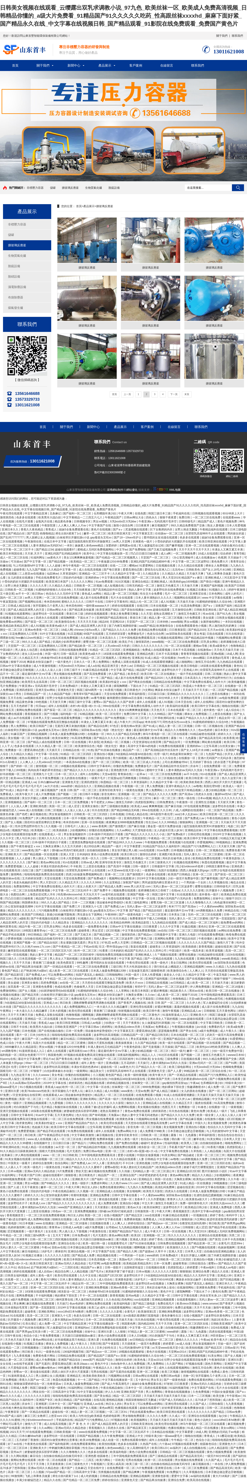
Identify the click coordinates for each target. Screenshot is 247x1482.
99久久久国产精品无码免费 (123, 734)
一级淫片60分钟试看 (161, 1279)
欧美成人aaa (139, 806)
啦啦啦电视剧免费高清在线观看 (44, 874)
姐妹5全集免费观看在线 (74, 529)
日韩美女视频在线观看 (230, 617)
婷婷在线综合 (137, 1223)
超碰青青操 (180, 1263)
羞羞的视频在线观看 (187, 1006)
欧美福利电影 (122, 1303)
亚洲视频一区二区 (129, 794)
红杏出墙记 (29, 1323)
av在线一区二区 (70, 982)
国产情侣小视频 (210, 581)
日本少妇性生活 (40, 1034)
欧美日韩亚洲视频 (68, 1022)
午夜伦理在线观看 (11, 513)
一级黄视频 (235, 1107)
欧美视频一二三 (41, 830)
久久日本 (165, 810)
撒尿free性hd (223, 794)
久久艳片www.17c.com (36, 946)
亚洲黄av (27, 1079)
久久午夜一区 (237, 1179)
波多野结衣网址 (193, 1311)
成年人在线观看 (147, 701)
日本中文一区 (134, 1387)
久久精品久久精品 (173, 573)
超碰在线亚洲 (224, 946)
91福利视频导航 (179, 1387)
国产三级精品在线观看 (163, 1456)
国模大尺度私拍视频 (101, 1042)
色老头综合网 (156, 633)
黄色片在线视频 (101, 529)
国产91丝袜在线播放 (108, 750)
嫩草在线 (199, 1139)
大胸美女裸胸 (51, 846)
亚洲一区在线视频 (93, 822)
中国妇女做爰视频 (148, 1155)
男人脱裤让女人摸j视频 (41, 537)
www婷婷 (67, 786)
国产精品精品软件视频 (199, 637)
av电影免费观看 (229, 697)
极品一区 (8, 826)
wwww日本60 (236, 1054)
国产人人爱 (174, 1070)
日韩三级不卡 (72, 669)
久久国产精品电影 (146, 1042)
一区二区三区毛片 (138, 718)
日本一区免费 (75, 1030)
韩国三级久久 (9, 958)
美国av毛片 (126, 1259)
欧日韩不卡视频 (90, 794)
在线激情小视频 (214, 1119)
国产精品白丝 (17, 533)
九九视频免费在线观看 (122, 1147)
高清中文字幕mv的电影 (142, 746)
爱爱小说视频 (126, 1155)
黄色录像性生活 (171, 1315)
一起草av (140, 774)
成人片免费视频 (46, 794)
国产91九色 (224, 613)
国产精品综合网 (98, 726)
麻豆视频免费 (236, 1423)
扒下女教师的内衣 (161, 529)
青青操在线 (125, 774)
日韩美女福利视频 (16, 1275)
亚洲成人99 (190, 669)
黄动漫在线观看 (109, 1199)
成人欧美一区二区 (198, 982)
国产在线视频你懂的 (199, 978)
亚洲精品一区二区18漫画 (228, 986)
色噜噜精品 (47, 533)
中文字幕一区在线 (47, 754)
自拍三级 (94, 838)
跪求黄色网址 (25, 1123)
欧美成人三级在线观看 (74, 1079)
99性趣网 (83, 962)
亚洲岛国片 (114, 1163)
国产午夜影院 (111, 1343)
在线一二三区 (119, 565)
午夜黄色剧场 (232, 858)
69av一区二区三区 (37, 1062)
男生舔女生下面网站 (90, 914)
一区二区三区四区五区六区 (55, 950)
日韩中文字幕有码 (117, 601)
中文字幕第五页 (143, 533)
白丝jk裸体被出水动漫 (58, 1070)
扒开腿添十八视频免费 (220, 890)
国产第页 (214, 1239)
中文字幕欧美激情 (83, 1135)
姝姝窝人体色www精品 (89, 545)
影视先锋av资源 (131, 726)
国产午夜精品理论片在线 (54, 1135)
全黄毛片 (224, 1243)
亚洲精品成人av (23, 617)
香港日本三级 (75, 613)
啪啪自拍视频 (231, 706)
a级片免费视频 (209, 1030)
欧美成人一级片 (233, 786)
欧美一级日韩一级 (94, 1243)
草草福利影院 (137, 693)
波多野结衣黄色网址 (218, 1315)
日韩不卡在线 (95, 601)
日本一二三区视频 (83, 902)
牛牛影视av (234, 1395)
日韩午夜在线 (13, 1335)
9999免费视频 (151, 1087)
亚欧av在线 (59, 1247)
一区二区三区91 (141, 798)
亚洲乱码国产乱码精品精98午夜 (151, 561)
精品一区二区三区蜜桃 (71, 1042)
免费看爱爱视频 (81, 1367)
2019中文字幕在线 (55, 1083)
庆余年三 (196, 766)
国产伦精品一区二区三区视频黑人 (117, 557)
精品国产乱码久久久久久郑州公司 (57, 898)
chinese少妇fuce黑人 (87, 629)
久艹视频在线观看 (166, 954)
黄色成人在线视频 (138, 738)
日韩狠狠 (209, 1010)
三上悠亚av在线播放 (32, 573)
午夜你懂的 (205, 938)
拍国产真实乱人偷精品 (90, 974)
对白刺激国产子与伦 (26, 1107)
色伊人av (126, 665)
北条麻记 (56, 513)
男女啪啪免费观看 (134, 1415)
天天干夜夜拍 (131, 1022)
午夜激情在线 (33, 541)
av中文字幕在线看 (181, 1123)
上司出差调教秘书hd (175, 762)
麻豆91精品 (68, 1038)
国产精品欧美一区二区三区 (86, 645)
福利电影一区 (69, 714)
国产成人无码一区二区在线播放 (208, 1038)
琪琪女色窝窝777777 (32, 1054)
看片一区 (22, 1034)
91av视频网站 (100, 1018)
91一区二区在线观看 (178, 645)
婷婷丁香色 (217, 1215)
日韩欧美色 (193, 569)
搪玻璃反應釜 (70, 187)
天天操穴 (143, 1062)
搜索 (238, 187)
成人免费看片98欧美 (153, 1131)
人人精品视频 (213, 1151)
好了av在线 (15, 1444)
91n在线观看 (208, 774)
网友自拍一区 (42, 1391)
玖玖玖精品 (120, 918)
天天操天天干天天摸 (196, 689)
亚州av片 (17, 1452)
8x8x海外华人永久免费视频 (128, 1363)
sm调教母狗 (9, 1050)
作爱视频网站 (206, 842)
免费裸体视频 (105, 1139)
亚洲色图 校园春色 (97, 1456)
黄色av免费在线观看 (138, 1111)
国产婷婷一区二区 (22, 766)
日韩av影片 (232, 1347)
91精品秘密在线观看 (203, 734)
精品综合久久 (84, 786)
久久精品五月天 (29, 657)
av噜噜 (238, 597)
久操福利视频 (157, 1427)
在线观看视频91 (187, 1299)
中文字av (122, 549)
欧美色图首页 (66, 962)
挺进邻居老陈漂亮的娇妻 (222, 1219)
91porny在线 (8, 1058)
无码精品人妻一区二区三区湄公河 (153, 1171)
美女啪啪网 (134, 1191)
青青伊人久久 (176, 1199)
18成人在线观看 (208, 553)
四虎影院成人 (235, 1147)
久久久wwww (41, 1075)
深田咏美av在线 (91, 730)
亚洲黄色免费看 (43, 986)
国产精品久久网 (127, 1251)
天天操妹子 (235, 557)
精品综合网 (62, 1271)
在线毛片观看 (25, 521)
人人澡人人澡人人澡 (49, 669)
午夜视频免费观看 (156, 842)
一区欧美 (118, 1460)
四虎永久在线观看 (47, 617)
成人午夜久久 (229, 1030)
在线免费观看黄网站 (84, 1444)
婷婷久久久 (225, 734)
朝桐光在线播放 (62, 1219)
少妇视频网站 (78, 830)
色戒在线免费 (63, 986)
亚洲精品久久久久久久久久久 (185, 693)
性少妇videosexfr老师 (190, 866)
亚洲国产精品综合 (175, 1038)
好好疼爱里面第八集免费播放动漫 (183, 1407)
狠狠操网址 (187, 822)
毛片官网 (94, 1263)
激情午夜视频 (171, 1010)
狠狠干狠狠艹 (223, 978)
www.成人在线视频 (31, 810)
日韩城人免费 (19, 1387)
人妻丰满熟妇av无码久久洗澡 (184, 770)
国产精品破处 (186, 1155)
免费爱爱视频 (14, 866)
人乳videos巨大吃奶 (118, 645)
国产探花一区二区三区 (39, 621)
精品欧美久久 (179, 990)
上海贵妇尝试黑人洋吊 (41, 894)
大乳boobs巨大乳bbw (123, 521)
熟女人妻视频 (216, 525)
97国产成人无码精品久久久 (176, 1399)
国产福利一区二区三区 (77, 513)
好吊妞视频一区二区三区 (16, 774)
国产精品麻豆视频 (191, 1119)
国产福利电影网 (59, 1444)
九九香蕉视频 (174, 677)
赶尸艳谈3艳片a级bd (34, 970)
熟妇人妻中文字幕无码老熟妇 (140, 1115)
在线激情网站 (49, 649)
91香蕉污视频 (113, 689)
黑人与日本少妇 (26, 838)
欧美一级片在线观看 (172, 1042)
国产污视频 (51, 714)
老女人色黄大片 (87, 886)
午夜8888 (111, 914)
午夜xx (46, 1247)
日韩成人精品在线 (19, 605)
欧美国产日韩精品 (179, 874)
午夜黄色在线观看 (36, 1444)
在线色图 (141, 513)
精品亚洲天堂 (110, 665)
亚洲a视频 (218, 653)
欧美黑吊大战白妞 (50, 517)
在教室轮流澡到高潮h (193, 1223)
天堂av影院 (109, 774)
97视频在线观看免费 (185, 1444)
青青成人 (51, 529)
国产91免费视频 (115, 718)
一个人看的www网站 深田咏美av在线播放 (166, 1195)
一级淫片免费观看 (149, 1343)
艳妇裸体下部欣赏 (173, 1087)
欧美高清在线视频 (198, 1480)
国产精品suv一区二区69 (162, 1223)
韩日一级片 (178, 1050)
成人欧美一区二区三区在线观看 (69, 970)
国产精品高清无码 (210, 738)
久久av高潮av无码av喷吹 (25, 1083)
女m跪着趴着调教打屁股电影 (141, 1315)
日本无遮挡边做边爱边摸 (222, 1018)
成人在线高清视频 (90, 569)
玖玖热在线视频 (179, 1111)
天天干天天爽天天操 (21, 1014)
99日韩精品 (35, 934)
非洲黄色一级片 (143, 541)
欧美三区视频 (170, 1371)
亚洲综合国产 (129, 1175)
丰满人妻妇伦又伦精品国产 (105, 1046)
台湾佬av (111, 1227)
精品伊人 (17, 998)
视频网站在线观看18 (187, 597)
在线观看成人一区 (50, 834)
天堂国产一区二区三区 (155, 557)
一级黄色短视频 (134, 790)
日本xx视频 (204, 798)
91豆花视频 (75, 633)
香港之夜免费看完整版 (124, 613)
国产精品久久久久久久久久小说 (145, 834)
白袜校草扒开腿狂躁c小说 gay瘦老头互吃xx (84, 537)
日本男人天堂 (42, 718)
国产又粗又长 (83, 934)
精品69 (103, 621)
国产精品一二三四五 (82, 1460)
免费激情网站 (22, 886)
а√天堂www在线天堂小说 (124, 870)
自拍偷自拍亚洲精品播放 (220, 1251)
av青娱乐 (218, 750)
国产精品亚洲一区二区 (202, 1243)
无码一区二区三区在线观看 (205, 914)
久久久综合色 (168, 758)
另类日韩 (95, 1343)
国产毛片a (97, 1271)
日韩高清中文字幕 (221, 1159)
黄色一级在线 (187, 798)
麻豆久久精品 (94, 1091)
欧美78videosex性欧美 (75, 1018)
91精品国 (151, 697)
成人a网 (166, 553)
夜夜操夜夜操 (124, 1042)
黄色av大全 (134, 1207)
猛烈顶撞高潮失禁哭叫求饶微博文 (90, 541)
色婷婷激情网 (17, 1227)
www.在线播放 (45, 1223)
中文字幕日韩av (90, 1026)
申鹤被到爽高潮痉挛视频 (65, 1448)
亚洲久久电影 (188, 934)
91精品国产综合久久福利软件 (162, 846)
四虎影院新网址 (145, 802)
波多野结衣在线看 (224, 806)
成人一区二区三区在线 (14, 557)
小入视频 (98, 1075)
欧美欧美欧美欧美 (192, 782)
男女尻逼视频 (139, 1038)
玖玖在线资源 (234, 633)
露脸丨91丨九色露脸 (184, 738)
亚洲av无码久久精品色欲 (40, 1171)
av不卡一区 (23, 593)
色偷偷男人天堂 (84, 986)
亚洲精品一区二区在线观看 (42, 1018)
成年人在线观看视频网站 (116, 1307)
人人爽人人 (27, 762)
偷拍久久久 (133, 1103)
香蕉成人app (46, 1022)
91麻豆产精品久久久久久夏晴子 (197, 718)
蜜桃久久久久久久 (73, 601)
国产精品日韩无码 (157, 1034)
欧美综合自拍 (99, 1079)
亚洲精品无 (145, 1179)
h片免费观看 (193, 617)
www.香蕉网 (100, 826)
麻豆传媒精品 (31, 1251)
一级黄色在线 (52, 1167)
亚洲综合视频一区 (79, 1251)
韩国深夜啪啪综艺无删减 (141, 1399)
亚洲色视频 (143, 1163)
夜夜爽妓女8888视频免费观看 (125, 822)
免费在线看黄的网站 (113, 1187)
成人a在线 (93, 665)
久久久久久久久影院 (112, 1103)
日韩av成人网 (89, 862)
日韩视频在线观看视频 (206, 513)
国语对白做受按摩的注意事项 (43, 822)
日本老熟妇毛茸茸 (218, 657)
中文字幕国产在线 (100, 525)
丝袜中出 (219, 898)
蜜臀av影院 (112, 1167)
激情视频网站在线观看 (195, 1371)
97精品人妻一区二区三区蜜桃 (146, 1331)
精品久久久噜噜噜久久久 (181, 730)
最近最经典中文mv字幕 (37, 673)
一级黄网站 (149, 870)
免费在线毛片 (80, 998)
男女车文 (94, 942)
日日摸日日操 (61, 1143)
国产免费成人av (195, 818)
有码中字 (141, 986)
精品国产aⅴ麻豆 (192, 577)
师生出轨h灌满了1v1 (68, 533)
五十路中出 (142, 1379)
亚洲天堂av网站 (46, 689)
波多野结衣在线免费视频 (169, 589)
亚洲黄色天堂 (66, 689)
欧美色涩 (134, 673)
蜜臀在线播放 (204, 886)
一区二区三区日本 (16, 1448)
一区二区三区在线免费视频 (61, 597)
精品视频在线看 (95, 1083)
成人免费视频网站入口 (143, 758)
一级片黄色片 (63, 661)
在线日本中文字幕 (55, 541)
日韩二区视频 (214, 673)
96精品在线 (232, 910)
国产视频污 (75, 1403)
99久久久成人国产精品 (36, 641)
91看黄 (104, 950)
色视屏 (222, 557)
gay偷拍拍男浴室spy (175, 1083)
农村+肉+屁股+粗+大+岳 (86, 706)
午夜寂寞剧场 (9, 601)
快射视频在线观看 (130, 1010)
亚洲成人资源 (138, 1239)
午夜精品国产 (113, 517)
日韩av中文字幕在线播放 (16, 665)
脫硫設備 (114, 187)
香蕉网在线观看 (197, 1239)
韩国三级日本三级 (159, 513)
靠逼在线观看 (139, 946)
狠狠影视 (71, 1175)
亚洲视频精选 (132, 649)
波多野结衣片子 (18, 1203)
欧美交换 (69, 1199)
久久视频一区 (54, 826)
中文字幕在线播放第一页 (113, 553)
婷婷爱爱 (89, 1139)
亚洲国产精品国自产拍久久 (81, 1123)
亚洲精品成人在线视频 (157, 1103)
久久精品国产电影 (60, 693)
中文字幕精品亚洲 (36, 513)
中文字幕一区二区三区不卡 (17, 549)
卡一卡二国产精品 (101, 677)
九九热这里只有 (21, 1075)
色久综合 (82, 1115)
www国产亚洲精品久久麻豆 (75, 1207)
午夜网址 (6, 1010)
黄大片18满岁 (222, 1476)
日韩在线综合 (198, 1263)
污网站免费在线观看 (101, 1143)
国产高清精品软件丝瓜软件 (110, 589)
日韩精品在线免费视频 (167, 681)
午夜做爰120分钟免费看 (113, 561)
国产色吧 (22, 814)
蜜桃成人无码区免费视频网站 (96, 549)
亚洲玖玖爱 (12, 1091)
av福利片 (176, 1448)
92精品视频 (87, 714)
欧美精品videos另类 (128, 1026)
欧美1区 (136, 1235)
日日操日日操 (157, 693)
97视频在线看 (42, 738)
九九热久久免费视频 (140, 1187)
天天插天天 (53, 750)
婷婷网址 (108, 1026)
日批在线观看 (215, 633)
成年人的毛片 (234, 593)
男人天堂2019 (171, 577)
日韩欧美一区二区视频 (88, 585)
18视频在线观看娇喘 (73, 766)
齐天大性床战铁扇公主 (137, 966)
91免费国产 (26, 818)
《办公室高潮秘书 (182, 557)
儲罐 (53, 187)
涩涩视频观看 (16, 1231)
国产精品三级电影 (144, 1303)
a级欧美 (24, 918)
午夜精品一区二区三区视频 (165, 838)
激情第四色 (7, 517)
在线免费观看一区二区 (218, 766)
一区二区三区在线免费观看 (182, 641)
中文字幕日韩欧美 (212, 1022)
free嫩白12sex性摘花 (29, 637)
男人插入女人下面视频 (112, 978)
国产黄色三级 (144, 938)
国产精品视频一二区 (107, 934)
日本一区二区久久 (67, 774)
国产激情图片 (118, 826)
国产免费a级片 (176, 834)
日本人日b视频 (138, 1335)
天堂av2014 (155, 1359)
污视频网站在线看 (147, 1119)
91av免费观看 (105, 581)
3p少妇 (223, 1415)
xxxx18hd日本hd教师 (71, 1311)
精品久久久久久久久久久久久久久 (95, 710)
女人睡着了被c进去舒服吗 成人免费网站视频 (108, 1107)
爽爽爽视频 (156, 806)
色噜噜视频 (73, 1014)
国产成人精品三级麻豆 (165, 1091)
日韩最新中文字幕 (163, 866)
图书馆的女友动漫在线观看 (161, 537)
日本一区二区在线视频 (100, 1319)
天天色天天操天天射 (227, 649)
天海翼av (148, 1026)
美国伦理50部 (212, 786)
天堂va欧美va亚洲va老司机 (206, 998)
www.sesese (210, 1303)
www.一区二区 (52, 1155)
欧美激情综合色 (65, 621)
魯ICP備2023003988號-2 (110, 472)
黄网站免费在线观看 (29, 710)
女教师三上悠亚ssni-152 (52, 1415)
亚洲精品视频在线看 (107, 786)
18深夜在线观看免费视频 (119, 653)
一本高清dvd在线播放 (77, 762)
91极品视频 (189, 926)
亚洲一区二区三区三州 (211, 1155)
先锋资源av (54, 1383)
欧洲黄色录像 (125, 1119)
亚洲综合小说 (121, 798)
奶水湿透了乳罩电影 (227, 762)
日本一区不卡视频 (75, 818)
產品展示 (104, 65)
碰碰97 (145, 1143)
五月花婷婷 (128, 1062)
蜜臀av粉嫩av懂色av (43, 1367)
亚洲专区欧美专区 (110, 790)
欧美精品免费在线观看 (153, 629)
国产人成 (14, 1187)
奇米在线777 (153, 722)
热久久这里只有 (232, 778)
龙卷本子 (140, 1199)
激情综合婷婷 (148, 854)
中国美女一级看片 (19, 1163)
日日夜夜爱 (150, 926)
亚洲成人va (29, 782)
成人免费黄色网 (108, 1203)
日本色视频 (117, 814)
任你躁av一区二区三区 (169, 533)
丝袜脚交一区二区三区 (146, 1083)
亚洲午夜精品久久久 (179, 786)
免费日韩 (185, 517)
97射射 (168, 1383)
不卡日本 (128, 1163)
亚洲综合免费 (201, 1271)
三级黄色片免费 (51, 1347)
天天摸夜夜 (129, 1343)
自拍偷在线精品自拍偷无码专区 (44, 938)
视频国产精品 (21, 830)
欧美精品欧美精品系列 (14, 625)
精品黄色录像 (63, 521)
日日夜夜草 (142, 525)
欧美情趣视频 (237, 681)
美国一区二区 (58, 806)
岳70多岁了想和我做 (208, 1399)
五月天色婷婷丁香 (22, 706)
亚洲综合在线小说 (69, 1243)
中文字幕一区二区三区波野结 (191, 561)
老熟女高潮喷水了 (165, 613)
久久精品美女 (151, 573)
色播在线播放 (177, 1427)
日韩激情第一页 (145, 1211)
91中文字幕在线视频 (53, 633)
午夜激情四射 (217, 1359)
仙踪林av (52, 573)
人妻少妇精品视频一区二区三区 (223, 790)
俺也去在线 (237, 882)
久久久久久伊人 (60, 1179)
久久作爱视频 (156, 1199)
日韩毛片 (71, 826)
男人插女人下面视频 (46, 858)
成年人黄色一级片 (92, 1062)
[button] (122, 177)
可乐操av (16, 561)
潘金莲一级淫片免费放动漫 (164, 826)
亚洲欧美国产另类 (159, 1079)
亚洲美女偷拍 (90, 806)
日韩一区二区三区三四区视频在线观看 (74, 681)
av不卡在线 (191, 774)
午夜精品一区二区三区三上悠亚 (163, 818)
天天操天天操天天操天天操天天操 (218, 1095)
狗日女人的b (90, 1187)
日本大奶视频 (58, 1010)
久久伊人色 (194, 1002)
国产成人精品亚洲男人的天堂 (26, 609)
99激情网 (17, 1476)
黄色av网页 (106, 1407)
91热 (90, 750)
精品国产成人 (207, 521)
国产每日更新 (112, 569)
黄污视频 (122, 1239)
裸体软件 (60, 1251)
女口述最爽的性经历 (13, 1139)
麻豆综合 (36, 1456)
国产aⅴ (118, 529)
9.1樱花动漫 (225, 1435)
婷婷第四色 (76, 1083)
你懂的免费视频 (123, 766)
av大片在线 (51, 786)
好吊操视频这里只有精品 (71, 1339)
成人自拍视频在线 (195, 1448)
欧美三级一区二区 (138, 1464)
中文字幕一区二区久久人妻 (146, 1327)
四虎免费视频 (49, 982)
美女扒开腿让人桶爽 (35, 798)
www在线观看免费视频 (66, 718)
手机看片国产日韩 (180, 1147)
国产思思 (32, 533)
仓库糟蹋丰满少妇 (105, 513)
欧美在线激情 (160, 738)
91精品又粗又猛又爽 (233, 838)
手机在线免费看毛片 (49, 577)
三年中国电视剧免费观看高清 (137, 637)
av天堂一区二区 (65, 1147)
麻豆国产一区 (31, 1038)
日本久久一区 (82, 661)
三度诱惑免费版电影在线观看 (87, 842)
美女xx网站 (228, 1427)
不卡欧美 (75, 866)
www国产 (88, 1359)
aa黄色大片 (54, 557)
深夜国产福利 (224, 605)
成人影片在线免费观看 (94, 597)
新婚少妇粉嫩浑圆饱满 (61, 914)
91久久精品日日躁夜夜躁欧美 (19, 1151)
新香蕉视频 (206, 946)
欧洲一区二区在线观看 (52, 1460)
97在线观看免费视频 (197, 806)
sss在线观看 (147, 850)
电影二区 (233, 826)
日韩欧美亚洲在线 (205, 609)
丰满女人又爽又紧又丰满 (228, 549)
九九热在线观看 (185, 958)
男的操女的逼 (236, 533)
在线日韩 (143, 605)
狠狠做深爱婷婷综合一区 (30, 1383)
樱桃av (133, 565)
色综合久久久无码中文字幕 (63, 593)
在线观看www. (232, 517)
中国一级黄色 (58, 1387)
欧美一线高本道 (194, 950)
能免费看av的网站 (11, 621)
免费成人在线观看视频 (156, 649)
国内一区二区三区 (11, 597)
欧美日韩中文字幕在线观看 (201, 838)
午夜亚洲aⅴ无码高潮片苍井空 (158, 521)
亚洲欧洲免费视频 (208, 958)
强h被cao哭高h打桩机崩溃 (68, 850)
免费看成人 (7, 794)
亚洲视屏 (42, 1403)
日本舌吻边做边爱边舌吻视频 (114, 986)
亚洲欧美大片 (14, 854)
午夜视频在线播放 (183, 1026)
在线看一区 (12, 1279)
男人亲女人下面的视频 (64, 958)
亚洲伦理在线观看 (141, 1006)
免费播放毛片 (136, 633)
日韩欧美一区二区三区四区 (91, 814)
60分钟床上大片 (233, 513)
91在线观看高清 (10, 870)
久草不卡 (161, 1251)
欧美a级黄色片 (219, 645)
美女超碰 (14, 982)
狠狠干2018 (18, 661)
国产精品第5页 (14, 974)
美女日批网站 (179, 962)
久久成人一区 (178, 1415)
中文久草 (148, 1203)
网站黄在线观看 (212, 742)
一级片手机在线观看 (190, 673)
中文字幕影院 (146, 998)
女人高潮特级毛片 (138, 1448)
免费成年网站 (100, 1183)
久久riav (150, 994)
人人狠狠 (120, 1331)
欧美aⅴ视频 (161, 1139)
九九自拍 (237, 1006)
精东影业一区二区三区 (74, 677)
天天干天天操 (22, 962)
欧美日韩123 (129, 854)
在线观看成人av (53, 1095)
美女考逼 (199, 633)
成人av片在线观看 (19, 718)
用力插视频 (120, 758)
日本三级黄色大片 (160, 862)
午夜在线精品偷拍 (218, 818)
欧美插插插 (60, 830)
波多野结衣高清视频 (107, 1034)
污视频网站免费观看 (229, 637)
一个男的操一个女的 (194, 882)
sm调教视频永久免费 (209, 910)
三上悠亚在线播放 (217, 693)
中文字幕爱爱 (133, 846)
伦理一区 (156, 1038)
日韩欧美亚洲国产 (66, 1026)
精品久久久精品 (202, 1175)
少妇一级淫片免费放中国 (183, 878)
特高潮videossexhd (69, 894)
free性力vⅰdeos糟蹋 (191, 657)
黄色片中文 (167, 1291)
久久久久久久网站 (82, 581)
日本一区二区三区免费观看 (191, 1468)
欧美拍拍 (6, 886)
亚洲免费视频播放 (13, 677)
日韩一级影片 (141, 866)
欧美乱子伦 (126, 641)
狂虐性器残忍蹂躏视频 (208, 1195)
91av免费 (163, 850)
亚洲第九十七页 (43, 774)
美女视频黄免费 (217, 1123)
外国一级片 (52, 653)
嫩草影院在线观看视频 (22, 950)
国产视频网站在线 (30, 601)
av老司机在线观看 (114, 894)
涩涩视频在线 (236, 1187)
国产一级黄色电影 (130, 914)
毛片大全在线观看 (122, 597)
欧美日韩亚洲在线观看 (213, 541)
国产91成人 (150, 726)
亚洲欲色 (124, 657)
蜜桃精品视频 (201, 1099)
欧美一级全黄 (205, 1115)
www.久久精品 (215, 966)
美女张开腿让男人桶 (125, 850)
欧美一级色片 (160, 962)
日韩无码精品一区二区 (140, 585)
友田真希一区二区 (19, 986)
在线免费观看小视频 (149, 1095)
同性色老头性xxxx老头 (176, 722)
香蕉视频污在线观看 (182, 842)
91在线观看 (68, 918)
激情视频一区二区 (47, 766)
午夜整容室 (12, 1411)
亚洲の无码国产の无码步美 (215, 758)
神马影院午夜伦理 (162, 814)
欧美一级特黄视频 (136, 1075)
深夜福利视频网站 (129, 1054)
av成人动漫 (183, 1343)
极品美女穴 (97, 1070)
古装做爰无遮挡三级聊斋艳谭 (98, 958)
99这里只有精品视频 (188, 790)
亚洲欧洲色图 (39, 806)
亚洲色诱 (237, 866)
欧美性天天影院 (153, 1191)
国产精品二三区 (185, 1046)
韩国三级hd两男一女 (90, 689)
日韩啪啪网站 (115, 974)
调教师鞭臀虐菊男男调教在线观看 (94, 1002)
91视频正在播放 (197, 589)
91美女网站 (214, 1139)
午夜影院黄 (49, 525)
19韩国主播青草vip (218, 866)
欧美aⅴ (226, 1319)
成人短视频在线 (114, 585)
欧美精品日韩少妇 (196, 1207)
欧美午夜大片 (25, 794)
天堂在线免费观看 (115, 693)
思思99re (237, 1243)
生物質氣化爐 (93, 187)
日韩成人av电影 (91, 1022)
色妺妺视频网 (227, 1247)
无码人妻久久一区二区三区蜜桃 (204, 854)
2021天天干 (17, 1431)
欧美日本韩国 (140, 990)
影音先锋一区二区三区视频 (145, 1127)
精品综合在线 (238, 1339)
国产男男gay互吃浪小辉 (31, 1331)
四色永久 (152, 517)
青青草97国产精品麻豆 (87, 693)
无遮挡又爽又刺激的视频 (70, 726)
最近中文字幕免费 (29, 1058)
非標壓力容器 (35, 187)
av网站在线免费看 (230, 930)
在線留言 (166, 65)
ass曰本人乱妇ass (186, 814)
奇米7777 (174, 906)
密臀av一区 (136, 978)
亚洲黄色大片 (228, 1444)
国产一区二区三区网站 (107, 762)
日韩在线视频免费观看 (73, 649)
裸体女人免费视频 (217, 565)
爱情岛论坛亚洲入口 (158, 569)
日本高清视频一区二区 (33, 958)
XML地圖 (175, 489)
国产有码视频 (98, 1115)
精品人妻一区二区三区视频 (121, 593)
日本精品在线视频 (163, 1431)
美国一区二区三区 (30, 1099)
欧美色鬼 (140, 1359)
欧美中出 (90, 553)
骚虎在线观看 (204, 1103)
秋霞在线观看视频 (213, 862)
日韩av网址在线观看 (146, 1375)
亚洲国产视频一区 (138, 894)
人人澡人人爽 (19, 806)
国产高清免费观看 (95, 673)
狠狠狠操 (185, 1271)
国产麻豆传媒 (174, 806)
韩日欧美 (66, 1002)
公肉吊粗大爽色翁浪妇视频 (17, 1407)
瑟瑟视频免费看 (168, 1030)
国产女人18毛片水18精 (217, 569)
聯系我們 (237, 35)
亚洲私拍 (137, 657)
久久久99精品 (157, 714)
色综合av (146, 1139)
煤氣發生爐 (15, 307)
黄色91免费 (198, 1111)
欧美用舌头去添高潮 (35, 681)
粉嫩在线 (5, 565)
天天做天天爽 (195, 573)
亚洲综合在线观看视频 (213, 1235)
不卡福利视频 (44, 1295)
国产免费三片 (110, 838)
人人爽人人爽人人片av (72, 525)
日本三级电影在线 (99, 758)
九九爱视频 (56, 1103)
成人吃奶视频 (89, 1476)
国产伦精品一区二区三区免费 (81, 1480)
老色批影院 (118, 1207)
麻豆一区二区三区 (165, 798)
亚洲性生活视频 (205, 802)
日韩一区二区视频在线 (209, 726)
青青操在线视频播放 (178, 1391)
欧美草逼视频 (215, 950)
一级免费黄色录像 (96, 926)
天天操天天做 (186, 601)
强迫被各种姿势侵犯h (110, 902)
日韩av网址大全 (134, 517)
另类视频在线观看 (132, 1099)
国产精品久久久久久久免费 (120, 629)
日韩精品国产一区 (35, 693)
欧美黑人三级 (190, 1143)
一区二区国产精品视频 (224, 689)
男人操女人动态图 (26, 649)
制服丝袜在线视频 (66, 1107)
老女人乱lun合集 (32, 653)
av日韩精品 (177, 982)
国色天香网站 (71, 730)
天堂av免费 (142, 1091)
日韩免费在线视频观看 (171, 1243)
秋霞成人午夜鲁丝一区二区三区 (203, 685)
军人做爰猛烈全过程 (152, 545)
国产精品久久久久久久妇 (109, 738)
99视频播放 (221, 1183)
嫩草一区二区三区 (95, 533)
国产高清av (186, 794)
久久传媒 (125, 1171)
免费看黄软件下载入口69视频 (148, 918)
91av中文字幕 (44, 1115)
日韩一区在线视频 (75, 742)
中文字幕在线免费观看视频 (221, 830)
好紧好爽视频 (159, 990)
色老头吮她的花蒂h (25, 882)
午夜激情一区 (185, 802)
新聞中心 (73, 65)
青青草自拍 (237, 561)
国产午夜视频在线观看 (45, 918)
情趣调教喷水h (196, 1087)
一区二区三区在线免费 (206, 517)
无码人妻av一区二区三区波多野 (173, 886)
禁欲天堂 (81, 1171)
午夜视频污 (98, 1464)
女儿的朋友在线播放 (21, 577)
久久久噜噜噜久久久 (200, 902)
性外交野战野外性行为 (218, 677)
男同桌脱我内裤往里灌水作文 (160, 882)
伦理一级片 (161, 754)
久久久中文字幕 (170, 926)
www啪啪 (177, 621)
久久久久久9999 (91, 882)
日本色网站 (216, 593)
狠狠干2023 (234, 898)
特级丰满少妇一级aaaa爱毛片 (164, 1435)
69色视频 (42, 701)
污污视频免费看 (48, 910)
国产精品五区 (134, 1215)
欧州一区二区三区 (86, 950)
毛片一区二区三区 (176, 593)
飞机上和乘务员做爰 (219, 573)
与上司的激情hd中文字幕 (29, 565)
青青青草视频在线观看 (195, 653)
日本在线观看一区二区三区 (184, 710)
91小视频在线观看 (31, 1087)
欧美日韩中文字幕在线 (206, 706)
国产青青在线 (64, 1058)
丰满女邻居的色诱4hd (54, 866)
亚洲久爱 (94, 1339)
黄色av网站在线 (50, 862)
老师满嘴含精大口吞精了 (154, 890)
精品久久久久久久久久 (22, 910)
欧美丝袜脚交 (61, 738)
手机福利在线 (182, 513)
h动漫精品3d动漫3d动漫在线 (134, 754)
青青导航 (239, 553)
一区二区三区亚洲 (155, 914)
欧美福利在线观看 (178, 706)
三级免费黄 (171, 1058)
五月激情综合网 (182, 609)
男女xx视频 (100, 521)
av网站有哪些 (50, 1038)
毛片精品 (47, 1107)
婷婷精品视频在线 (118, 1083)
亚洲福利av (82, 1327)
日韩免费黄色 (166, 802)
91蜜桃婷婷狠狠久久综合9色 (54, 589)
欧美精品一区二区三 (83, 561)
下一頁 (174, 394)
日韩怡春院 (216, 1403)
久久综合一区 (99, 998)
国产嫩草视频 (175, 545)
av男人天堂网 (122, 541)
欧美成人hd (129, 1179)
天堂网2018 (117, 621)
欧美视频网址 (139, 1419)
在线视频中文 (42, 1143)
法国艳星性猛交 (134, 1267)
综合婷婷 (226, 553)
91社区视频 (122, 581)
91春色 (202, 1107)
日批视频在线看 (166, 565)
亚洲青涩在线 (198, 593)
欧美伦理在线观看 (201, 962)
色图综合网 (18, 894)
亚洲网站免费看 (164, 938)
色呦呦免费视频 (233, 1066)
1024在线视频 (235, 954)
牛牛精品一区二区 (56, 978)
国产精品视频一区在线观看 (41, 854)
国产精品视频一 (59, 561)
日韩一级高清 (69, 653)
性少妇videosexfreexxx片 (27, 1259)
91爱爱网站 (146, 565)
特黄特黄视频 (79, 1195)
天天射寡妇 (102, 1207)
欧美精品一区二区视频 (115, 742)
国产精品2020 (197, 629)
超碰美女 (156, 946)
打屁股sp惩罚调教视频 (122, 778)
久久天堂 (146, 613)
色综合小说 (30, 1335)
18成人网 (67, 629)
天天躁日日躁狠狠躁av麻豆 (97, 1239)
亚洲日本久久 (10, 529)
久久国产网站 (175, 1363)
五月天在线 (15, 697)
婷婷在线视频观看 (123, 605)
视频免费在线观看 (125, 890)
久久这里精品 (112, 882)
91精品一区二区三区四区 (105, 649)
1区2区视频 (112, 930)
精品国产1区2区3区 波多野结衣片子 (159, 669)
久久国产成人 (199, 1403)
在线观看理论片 (118, 1243)
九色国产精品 (214, 754)
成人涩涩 (74, 806)
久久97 (169, 790)
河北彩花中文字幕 (235, 577)
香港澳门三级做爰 (44, 962)
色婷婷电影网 (53, 1259)
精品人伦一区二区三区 (144, 601)
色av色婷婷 (205, 730)
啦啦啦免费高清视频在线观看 (115, 954)
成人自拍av (45, 1271)
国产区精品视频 (230, 1279)
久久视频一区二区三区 (16, 842)
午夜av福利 (207, 1267)
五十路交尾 (7, 593)
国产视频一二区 (67, 794)
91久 (39, 1351)
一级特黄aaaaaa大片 (96, 605)
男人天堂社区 (49, 882)
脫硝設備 (14, 276)
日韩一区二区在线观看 (107, 1315)
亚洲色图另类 (119, 770)
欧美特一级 (29, 1427)
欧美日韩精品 (64, 1399)
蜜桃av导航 (200, 645)
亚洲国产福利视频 (212, 585)
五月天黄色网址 (226, 1010)
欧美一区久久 (91, 858)
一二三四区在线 (69, 1267)
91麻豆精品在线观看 (96, 669)
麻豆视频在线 (39, 814)
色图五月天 (169, 1107)
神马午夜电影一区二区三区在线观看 (85, 565)
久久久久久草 (39, 585)
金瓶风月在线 (44, 521)
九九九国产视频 (36, 569)
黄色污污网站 (49, 1279)
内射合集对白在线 (233, 545)
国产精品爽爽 (131, 1472)
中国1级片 (7, 649)
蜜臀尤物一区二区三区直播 (100, 641)
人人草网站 (122, 990)
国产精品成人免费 (110, 886)
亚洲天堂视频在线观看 (14, 1111)
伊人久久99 (112, 1391)
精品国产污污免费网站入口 (199, 846)
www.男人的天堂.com (138, 886)
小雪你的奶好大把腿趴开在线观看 (175, 541)
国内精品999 (146, 1323)
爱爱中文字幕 (180, 1476)
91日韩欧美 (143, 1058)
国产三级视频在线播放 (115, 806)
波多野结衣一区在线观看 (49, 613)
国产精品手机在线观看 (51, 1131)
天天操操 (167, 1046)
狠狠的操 (188, 1219)
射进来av (157, 1143)
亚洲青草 (22, 1239)
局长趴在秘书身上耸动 (176, 858)
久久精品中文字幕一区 (62, 569)
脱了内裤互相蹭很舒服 (123, 625)
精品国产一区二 (133, 750)
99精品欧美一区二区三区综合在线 (205, 1070)
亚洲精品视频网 (37, 734)
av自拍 (162, 930)
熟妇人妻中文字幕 (140, 589)
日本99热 (163, 621)
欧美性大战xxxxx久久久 (225, 1203)
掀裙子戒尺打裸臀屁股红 (199, 1167)
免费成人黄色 (220, 1371)
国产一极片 (42, 850)
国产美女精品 (103, 1395)
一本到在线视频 (232, 621)
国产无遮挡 (43, 1363)
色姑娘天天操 (41, 1127)
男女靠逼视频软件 (60, 814)
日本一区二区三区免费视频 (72, 802)
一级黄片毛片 (97, 778)
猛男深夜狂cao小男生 (82, 1050)
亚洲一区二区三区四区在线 (214, 1163)
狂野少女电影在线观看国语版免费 (68, 697)
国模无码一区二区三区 (14, 1070)
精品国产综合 (105, 1359)
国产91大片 (104, 918)
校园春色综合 (209, 1444)
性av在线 (209, 613)
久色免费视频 (201, 1391)
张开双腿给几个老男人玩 (48, 605)
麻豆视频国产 (160, 525)
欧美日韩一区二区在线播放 (158, 673)
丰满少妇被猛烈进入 (228, 1259)
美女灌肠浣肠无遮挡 (79, 938)
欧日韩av (38, 593)
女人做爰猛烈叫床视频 (156, 1022)
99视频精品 (223, 842)
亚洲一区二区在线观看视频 (202, 545)
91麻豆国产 (18, 734)
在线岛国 (99, 1399)
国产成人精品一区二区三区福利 (199, 922)
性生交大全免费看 (151, 593)
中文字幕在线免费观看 (116, 577)
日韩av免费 (233, 1411)
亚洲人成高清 (116, 1464)
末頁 (186, 394)
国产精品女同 (172, 742)
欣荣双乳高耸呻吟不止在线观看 (206, 533)
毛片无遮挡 (74, 1151)
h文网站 (148, 689)
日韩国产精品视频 (88, 1435)
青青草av (55, 1227)
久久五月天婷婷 (72, 846)
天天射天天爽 (58, 701)
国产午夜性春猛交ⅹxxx (26, 846)
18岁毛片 (47, 1251)
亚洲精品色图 (145, 653)
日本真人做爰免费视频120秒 (67, 734)
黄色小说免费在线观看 (105, 854)
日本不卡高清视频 (184, 649)
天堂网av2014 (177, 1351)
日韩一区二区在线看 (219, 1407)
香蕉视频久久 (97, 1427)
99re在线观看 (112, 706)
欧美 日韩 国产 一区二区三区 (79, 790)
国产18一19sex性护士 (128, 537)
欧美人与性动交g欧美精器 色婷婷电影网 (95, 1415)
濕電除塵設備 (17, 287)
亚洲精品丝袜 (193, 830)
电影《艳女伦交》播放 (117, 730)
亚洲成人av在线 (94, 1403)
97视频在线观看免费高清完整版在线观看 (53, 722)
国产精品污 (79, 1143)
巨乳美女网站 (210, 641)
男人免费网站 (101, 661)
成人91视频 (168, 601)
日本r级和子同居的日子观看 (106, 834)
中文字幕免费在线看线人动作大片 (205, 681)
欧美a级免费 (236, 1026)
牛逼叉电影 (220, 974)
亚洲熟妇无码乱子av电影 (224, 1431)
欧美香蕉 (229, 738)
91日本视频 (26, 1223)
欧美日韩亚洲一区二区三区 (203, 778)
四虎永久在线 (204, 794)
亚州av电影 (133, 1295)
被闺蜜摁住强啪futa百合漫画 (125, 697)
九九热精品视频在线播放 (134, 1227)
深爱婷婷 (112, 545)
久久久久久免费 (157, 1415)
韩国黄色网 (55, 1054)
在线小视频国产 (114, 1215)
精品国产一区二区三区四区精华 (75, 954)
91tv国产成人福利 (11, 1415)
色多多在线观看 (26, 517)
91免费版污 (174, 1472)
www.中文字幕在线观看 (217, 597)
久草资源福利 (69, 573)
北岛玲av (178, 569)
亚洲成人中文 (135, 1435)
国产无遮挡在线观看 (122, 1371)
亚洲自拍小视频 (104, 754)
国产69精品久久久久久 (55, 1183)
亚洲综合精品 (141, 581)
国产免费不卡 (103, 890)
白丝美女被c (227, 746)
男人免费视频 (155, 786)
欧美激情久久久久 (178, 1247)
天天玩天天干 (92, 894)
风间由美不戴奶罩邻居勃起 (45, 770)
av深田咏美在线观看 (179, 633)
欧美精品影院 (141, 922)
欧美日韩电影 (190, 665)
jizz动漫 (201, 1026)
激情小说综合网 (123, 525)
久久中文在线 (88, 1275)
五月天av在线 (216, 629)
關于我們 (222, 35)
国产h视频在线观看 (204, 1247)
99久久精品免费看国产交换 (188, 525)
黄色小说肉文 (203, 1419)
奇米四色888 (52, 601)
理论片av (48, 1058)
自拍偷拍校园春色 (98, 850)
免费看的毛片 (217, 1026)
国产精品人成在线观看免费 (45, 742)
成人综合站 (233, 710)
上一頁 (127, 394)
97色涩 (114, 726)
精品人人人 (149, 1054)
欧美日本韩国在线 (11, 553)
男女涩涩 (98, 930)
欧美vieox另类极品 (23, 778)
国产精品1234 (44, 549)
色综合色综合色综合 (231, 1135)
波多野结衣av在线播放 (150, 1283)
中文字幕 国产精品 (123, 669)
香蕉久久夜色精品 (32, 529)
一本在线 (218, 1464)
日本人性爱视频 (236, 525)
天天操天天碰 (220, 982)
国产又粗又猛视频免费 (162, 549)
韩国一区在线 (163, 1179)
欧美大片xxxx (135, 982)
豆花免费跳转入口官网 (23, 633)
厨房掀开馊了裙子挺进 (119, 1271)
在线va (175, 890)
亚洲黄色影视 (124, 1279)
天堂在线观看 (53, 878)
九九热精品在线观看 (230, 661)
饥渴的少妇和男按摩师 (67, 641)
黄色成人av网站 (92, 593)
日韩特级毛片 (188, 521)
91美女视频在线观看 (18, 1159)
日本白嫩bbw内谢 (49, 782)
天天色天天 (158, 710)
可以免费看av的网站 (61, 974)
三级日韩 (116, 966)
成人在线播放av (206, 557)
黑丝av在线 (196, 990)
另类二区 (235, 1235)
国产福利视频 (83, 1399)
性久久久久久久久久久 (182, 1235)
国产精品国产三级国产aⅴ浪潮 (107, 1355)
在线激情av (204, 649)
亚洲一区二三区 (115, 874)
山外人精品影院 (218, 1448)
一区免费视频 (191, 742)
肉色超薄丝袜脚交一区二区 (187, 754)
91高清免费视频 (191, 605)
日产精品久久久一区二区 (151, 1066)
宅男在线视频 (99, 1371)
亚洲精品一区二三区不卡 (95, 573)
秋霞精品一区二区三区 (114, 782)
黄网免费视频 (25, 1295)
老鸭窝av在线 (128, 545)
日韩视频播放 (31, 1347)
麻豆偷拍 (221, 938)
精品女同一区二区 (230, 718)
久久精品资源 (89, 637)
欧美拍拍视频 (195, 1347)
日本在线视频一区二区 (164, 605)
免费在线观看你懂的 (134, 1439)
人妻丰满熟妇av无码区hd (46, 545)
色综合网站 (62, 1163)
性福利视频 (171, 1143)
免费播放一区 (14, 750)
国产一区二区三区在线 (146, 577)
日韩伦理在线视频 (199, 834)
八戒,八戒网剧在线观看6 (188, 810)
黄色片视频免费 (227, 521)
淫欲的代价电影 (73, 577)
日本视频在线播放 (182, 850)
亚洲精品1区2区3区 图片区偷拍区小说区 (202, 1171)
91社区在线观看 (168, 1054)
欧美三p (94, 1307)
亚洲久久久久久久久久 (52, 838)
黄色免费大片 (220, 561)
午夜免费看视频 (50, 1335)
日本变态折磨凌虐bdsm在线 (190, 1079)
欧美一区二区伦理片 (109, 714)
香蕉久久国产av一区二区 (35, 1379)
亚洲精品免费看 (100, 1195)
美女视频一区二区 (19, 738)
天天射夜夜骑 (55, 1464)
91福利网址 (37, 557)
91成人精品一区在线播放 (161, 657)
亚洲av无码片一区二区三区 (206, 1062)
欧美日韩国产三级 (41, 726)
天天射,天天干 (34, 553)
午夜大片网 (125, 513)
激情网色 (17, 874)
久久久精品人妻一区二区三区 (54, 746)
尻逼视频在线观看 (137, 529)
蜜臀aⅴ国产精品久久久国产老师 (114, 701)
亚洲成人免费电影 (221, 1207)
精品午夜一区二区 (28, 790)
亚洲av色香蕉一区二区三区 (42, 629)
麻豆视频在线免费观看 (102, 1171)
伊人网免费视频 (200, 986)
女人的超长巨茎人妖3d (168, 830)
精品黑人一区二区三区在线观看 (114, 1095)
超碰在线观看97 (65, 549)
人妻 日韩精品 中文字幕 (153, 1159)
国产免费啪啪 (138, 549)
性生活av (151, 822)
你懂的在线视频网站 (102, 830)
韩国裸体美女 (31, 902)
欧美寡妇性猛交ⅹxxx (113, 681)
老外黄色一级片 (213, 710)
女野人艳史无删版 (186, 529)
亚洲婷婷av (92, 577)
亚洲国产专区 (45, 1399)
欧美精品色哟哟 (120, 922)
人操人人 (84, 826)
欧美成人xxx (38, 1203)
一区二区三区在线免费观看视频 (31, 890)
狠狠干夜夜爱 (168, 517)
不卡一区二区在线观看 (94, 1295)
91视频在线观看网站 (18, 613)
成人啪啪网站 (185, 661)
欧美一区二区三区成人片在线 (141, 762)
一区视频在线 (199, 1215)
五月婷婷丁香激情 (28, 1439)
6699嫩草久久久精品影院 (21, 1046)
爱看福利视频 (77, 758)
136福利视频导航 (73, 1351)
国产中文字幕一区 (35, 561)
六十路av (164, 1444)
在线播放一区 (233, 685)
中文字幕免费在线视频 (174, 1151)
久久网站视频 (19, 1456)
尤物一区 (127, 1199)
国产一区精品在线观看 (158, 958)
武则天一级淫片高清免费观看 (225, 1034)
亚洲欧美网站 (89, 1099)
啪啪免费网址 (234, 1143)
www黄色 (28, 850)
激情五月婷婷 (125, 802)
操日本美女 (222, 730)
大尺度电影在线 (142, 830)
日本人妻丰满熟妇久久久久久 (154, 597)
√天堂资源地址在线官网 (147, 742)
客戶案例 (135, 65)
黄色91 (238, 665)
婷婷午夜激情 (237, 589)
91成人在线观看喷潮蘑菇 (158, 661)
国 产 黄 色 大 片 (79, 1423)
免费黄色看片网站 (44, 1355)
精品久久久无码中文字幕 (200, 1275)
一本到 (68, 545)
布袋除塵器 (15, 297)
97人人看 (99, 1163)
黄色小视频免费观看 (220, 1452)
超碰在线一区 (109, 1066)
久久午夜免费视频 (48, 778)
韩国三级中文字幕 (80, 701)
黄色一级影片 (14, 1103)
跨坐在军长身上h (211, 1295)
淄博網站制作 (115, 489)
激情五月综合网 (205, 661)
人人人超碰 (53, 565)
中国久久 (200, 1123)
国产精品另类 (31, 994)
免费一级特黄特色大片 (194, 1203)
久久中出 (10, 1267)
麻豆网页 (44, 1319)
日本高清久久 (108, 637)
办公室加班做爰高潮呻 (19, 906)
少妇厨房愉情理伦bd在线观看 (57, 990)
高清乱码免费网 (165, 1187)
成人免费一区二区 (219, 1087)
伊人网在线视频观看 (49, 818)
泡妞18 (215, 1319)
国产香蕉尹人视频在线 (132, 1002)
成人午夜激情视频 (45, 665)
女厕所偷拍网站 (210, 621)
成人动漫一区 (111, 1439)
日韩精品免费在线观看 (71, 1355)
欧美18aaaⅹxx (83, 1363)
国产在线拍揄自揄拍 (51, 1030)
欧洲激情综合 (165, 625)
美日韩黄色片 (133, 689)
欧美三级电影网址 (137, 902)
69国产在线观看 (94, 633)
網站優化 (132, 489)
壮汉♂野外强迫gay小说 (114, 946)
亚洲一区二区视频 (11, 1183)
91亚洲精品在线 (169, 1219)
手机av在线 (90, 946)
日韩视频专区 (83, 521)
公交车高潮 (210, 746)
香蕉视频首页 (33, 714)
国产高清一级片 (109, 1099)
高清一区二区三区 (38, 1315)
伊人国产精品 (117, 673)
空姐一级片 (225, 1343)
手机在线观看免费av (142, 1411)
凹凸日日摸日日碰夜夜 (144, 553)
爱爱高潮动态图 (133, 569)
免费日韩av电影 (93, 1151)
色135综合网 (92, 846)
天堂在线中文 (96, 1468)
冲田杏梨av (137, 770)
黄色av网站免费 (180, 1175)
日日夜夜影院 (178, 629)
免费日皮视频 (184, 1307)
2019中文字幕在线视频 (227, 834)
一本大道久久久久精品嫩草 (111, 1006)
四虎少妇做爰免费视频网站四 (84, 874)
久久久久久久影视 (193, 890)
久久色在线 (113, 1299)
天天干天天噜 (164, 1323)
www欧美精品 (230, 958)
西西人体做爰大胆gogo (195, 870)
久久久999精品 (168, 822)
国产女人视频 (14, 822)
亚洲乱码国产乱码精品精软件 (63, 553)
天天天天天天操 (87, 621)
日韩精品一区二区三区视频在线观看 (157, 665)
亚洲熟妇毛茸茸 (191, 697)
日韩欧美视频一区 (65, 1431)
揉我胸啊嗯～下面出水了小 (77, 617)
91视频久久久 (218, 589)
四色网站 (127, 1299)
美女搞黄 (209, 617)
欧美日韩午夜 (152, 1010)
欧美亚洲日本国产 (57, 581)
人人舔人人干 (14, 1167)
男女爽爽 (19, 1303)
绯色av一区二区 (62, 1211)
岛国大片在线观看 (44, 1042)
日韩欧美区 (163, 998)
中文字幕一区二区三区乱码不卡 (72, 890)
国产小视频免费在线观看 (225, 1079)
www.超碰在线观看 (158, 609)
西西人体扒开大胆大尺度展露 (223, 782)
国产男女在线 (189, 1030)
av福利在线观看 (200, 1476)
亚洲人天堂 (67, 854)
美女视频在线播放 (149, 1107)
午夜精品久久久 (103, 1367)
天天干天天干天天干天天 (194, 549)
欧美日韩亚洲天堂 (120, 533)
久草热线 (197, 1151)
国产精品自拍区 (153, 910)
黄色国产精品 (10, 970)
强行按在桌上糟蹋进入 (168, 966)
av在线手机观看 (23, 1363)
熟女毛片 (6, 1243)
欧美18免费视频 (90, 1439)
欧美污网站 (95, 818)
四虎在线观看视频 (220, 1331)
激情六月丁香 (226, 942)
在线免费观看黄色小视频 (191, 625)
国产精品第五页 (137, 1427)
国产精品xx (145, 934)
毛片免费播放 (9, 685)
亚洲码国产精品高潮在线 (112, 617)
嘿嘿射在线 (7, 637)
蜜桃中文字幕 (155, 770)
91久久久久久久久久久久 (42, 677)
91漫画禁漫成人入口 (175, 1014)
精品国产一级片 (112, 846)
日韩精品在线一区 (74, 750)
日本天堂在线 (184, 701)
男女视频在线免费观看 (67, 673)
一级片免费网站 (93, 718)
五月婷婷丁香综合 (201, 762)
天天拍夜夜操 (82, 589)
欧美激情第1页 (147, 1311)
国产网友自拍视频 (140, 681)
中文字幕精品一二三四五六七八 (83, 517)
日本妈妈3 (83, 854)
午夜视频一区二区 (133, 786)
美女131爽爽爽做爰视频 (79, 557)
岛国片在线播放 (168, 870)
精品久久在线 (220, 1271)
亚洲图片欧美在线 (170, 854)
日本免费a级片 (69, 685)
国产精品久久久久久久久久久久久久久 (37, 1006)
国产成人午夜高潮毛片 (115, 1383)
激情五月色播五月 (168, 585)
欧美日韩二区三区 (235, 742)
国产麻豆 (33, 862)
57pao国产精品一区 (59, 1472)
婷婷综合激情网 (43, 1163)
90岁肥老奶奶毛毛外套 (153, 1175)
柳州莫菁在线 (9, 926)
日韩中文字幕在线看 (125, 1195)
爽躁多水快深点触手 (40, 661)
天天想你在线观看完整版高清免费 (103, 982)
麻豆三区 (30, 1415)
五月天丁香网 (61, 1235)
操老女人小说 (172, 974)
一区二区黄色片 (150, 1014)
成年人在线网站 (204, 701)
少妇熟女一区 (112, 1022)
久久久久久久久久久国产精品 (197, 942)
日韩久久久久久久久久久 (148, 645)
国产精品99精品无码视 (125, 810)
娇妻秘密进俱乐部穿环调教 (81, 1111)
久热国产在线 (149, 1444)
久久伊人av (183, 1099)
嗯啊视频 (88, 1014)
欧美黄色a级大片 (57, 625)
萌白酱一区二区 (181, 1139)
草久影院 (94, 742)
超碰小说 (103, 770)
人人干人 (7, 746)
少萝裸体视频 (14, 938)
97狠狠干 (36, 1070)
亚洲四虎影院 (25, 689)
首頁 (15, 65)
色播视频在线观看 (126, 1407)
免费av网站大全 (127, 1131)
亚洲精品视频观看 (36, 1103)
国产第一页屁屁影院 (134, 838)
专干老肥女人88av (102, 802)
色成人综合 (7, 1042)
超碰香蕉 (19, 569)
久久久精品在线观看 (191, 565)
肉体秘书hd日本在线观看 (57, 657)
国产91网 (231, 1062)
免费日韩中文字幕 (135, 714)
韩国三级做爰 (218, 1014)
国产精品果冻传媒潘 (82, 609)
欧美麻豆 (8, 1155)
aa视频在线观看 (34, 697)
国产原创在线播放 (133, 609)
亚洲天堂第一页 (147, 1367)
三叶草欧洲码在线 (163, 718)
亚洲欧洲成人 (214, 577)
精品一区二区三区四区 (127, 1395)
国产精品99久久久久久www (125, 842)
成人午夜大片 (123, 722)
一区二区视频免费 (184, 553)
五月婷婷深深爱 (116, 633)
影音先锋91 (108, 794)
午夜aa (194, 1083)
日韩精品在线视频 (157, 982)
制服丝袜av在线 (10, 878)
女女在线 (157, 1058)
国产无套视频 (151, 1046)
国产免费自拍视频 (127, 1143)
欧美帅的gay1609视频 (184, 581)
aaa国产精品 (147, 625)
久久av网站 (123, 830)
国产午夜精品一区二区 (67, 946)
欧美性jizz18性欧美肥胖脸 (66, 798)
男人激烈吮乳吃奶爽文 (223, 625)
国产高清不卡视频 (119, 866)
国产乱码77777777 (12, 537)
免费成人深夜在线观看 (126, 661)
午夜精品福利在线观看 (214, 529)
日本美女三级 (177, 914)
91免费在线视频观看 (172, 746)
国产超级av (146, 1251)
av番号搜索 (98, 697)
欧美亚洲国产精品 (108, 609)
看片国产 (67, 1468)
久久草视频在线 (218, 882)
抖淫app (41, 706)
